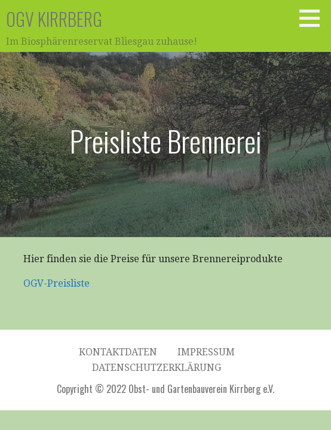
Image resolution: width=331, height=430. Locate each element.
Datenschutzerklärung (156, 367)
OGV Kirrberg (54, 18)
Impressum (206, 352)
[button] (313, 17)
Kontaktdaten (118, 352)
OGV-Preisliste (56, 283)
